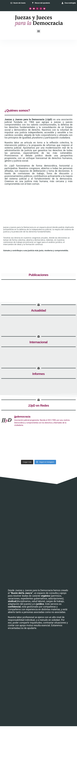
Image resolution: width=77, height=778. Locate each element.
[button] (38, 31)
